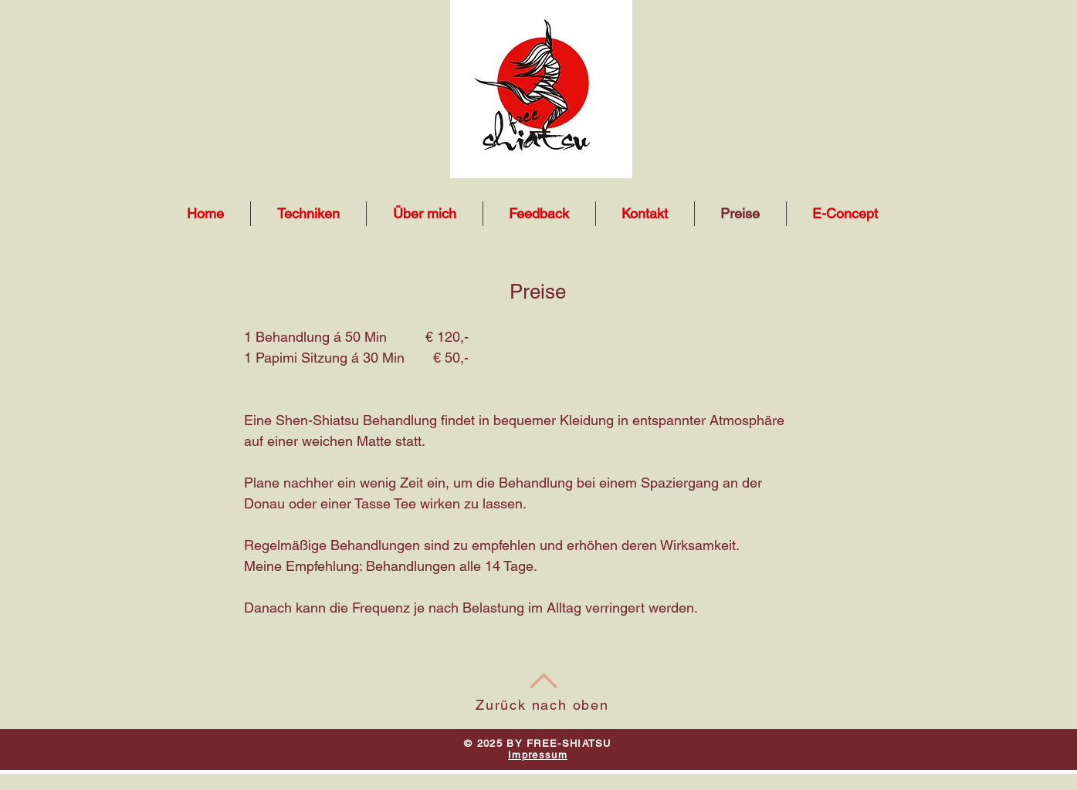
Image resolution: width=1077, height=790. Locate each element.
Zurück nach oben (542, 705)
